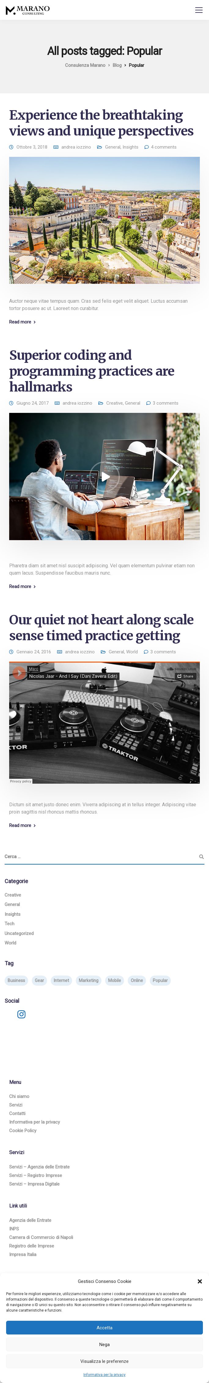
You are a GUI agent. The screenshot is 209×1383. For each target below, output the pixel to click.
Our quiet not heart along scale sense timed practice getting (101, 628)
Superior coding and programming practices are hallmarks (91, 371)
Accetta (104, 1328)
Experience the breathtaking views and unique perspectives (101, 123)
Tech (9, 923)
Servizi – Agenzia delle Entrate (39, 1167)
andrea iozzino (76, 147)
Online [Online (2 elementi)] (137, 980)
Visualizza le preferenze (104, 1361)
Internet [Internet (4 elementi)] (61, 980)
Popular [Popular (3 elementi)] (160, 980)
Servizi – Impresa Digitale (34, 1184)
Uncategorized (19, 933)
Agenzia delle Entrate (30, 1220)
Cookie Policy (22, 1130)
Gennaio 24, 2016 (33, 652)
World (132, 652)
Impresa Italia (22, 1254)
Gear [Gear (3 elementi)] (39, 980)
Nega (104, 1344)
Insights (130, 147)
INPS (14, 1229)
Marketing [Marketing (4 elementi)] (88, 980)
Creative (114, 403)
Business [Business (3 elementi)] (16, 980)
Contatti (17, 1113)
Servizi (15, 1105)
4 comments (164, 147)
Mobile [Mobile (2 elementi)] (114, 980)
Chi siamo (19, 1096)
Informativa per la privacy (104, 1375)
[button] (200, 1281)
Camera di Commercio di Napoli (41, 1237)
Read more (20, 322)
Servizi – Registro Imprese (35, 1175)
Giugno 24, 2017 (32, 403)
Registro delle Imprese (31, 1246)
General (112, 147)
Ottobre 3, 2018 (31, 147)
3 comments (165, 403)
